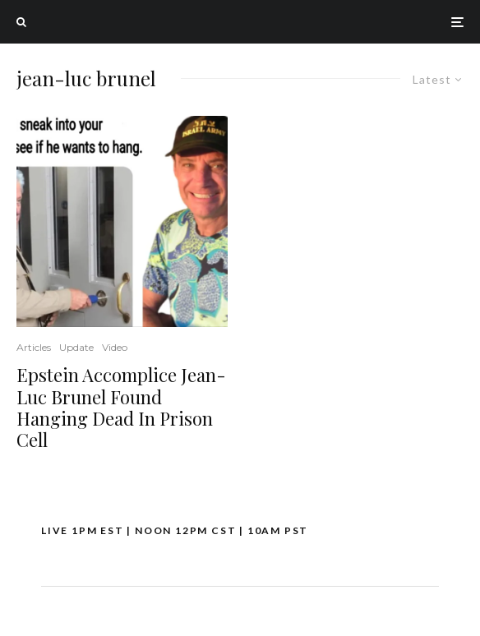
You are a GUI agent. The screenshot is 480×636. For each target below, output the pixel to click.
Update (76, 347)
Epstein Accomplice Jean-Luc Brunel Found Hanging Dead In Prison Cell (121, 407)
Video (114, 347)
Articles (33, 347)
